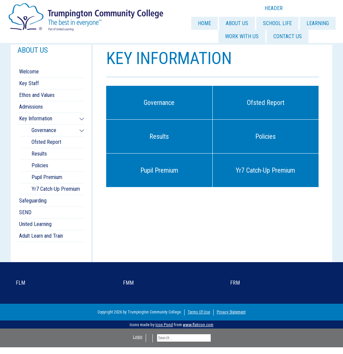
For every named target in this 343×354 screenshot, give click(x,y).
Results (159, 136)
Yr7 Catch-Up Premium (265, 170)
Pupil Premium (159, 170)
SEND (25, 212)
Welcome (29, 71)
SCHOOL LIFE (277, 23)
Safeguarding (33, 200)
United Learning (35, 224)
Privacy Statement (231, 312)
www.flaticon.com (198, 324)
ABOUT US (237, 23)
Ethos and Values (37, 95)
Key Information (35, 118)
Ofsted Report (265, 103)
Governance (159, 103)
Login (137, 337)
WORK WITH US (242, 36)
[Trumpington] (86, 16)
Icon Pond (164, 324)
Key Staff (29, 83)
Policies (265, 136)
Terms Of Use (199, 312)
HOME (204, 23)
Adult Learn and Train (41, 236)
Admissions (31, 107)
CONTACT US (287, 36)
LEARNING (317, 23)
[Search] (184, 338)
